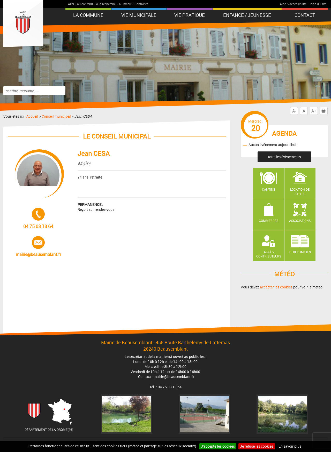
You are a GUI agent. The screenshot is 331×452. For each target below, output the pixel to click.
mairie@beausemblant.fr (38, 246)
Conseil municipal (56, 116)
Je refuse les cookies (256, 446)
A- (294, 111)
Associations (300, 221)
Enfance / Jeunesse (247, 15)
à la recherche (106, 4)
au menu (125, 4)
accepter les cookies (276, 287)
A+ (313, 111)
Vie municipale (138, 15)
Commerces (268, 221)
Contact (305, 15)
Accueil (32, 116)
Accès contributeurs (268, 254)
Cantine (268, 189)
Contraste (141, 4)
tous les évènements (284, 156)
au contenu (85, 4)
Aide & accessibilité (293, 4)
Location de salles (300, 191)
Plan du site (318, 4)
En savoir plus (290, 446)
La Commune (88, 15)
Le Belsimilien (300, 252)
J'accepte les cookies (218, 446)
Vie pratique (189, 15)
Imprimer (324, 111)
